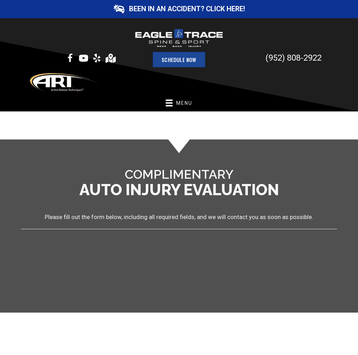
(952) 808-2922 (293, 58)
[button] (179, 9)
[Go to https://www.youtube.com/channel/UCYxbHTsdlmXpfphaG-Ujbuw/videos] (83, 59)
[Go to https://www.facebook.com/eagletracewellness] (70, 59)
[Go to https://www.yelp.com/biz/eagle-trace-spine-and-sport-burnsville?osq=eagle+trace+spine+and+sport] (96, 59)
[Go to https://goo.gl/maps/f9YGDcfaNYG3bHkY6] (110, 59)
